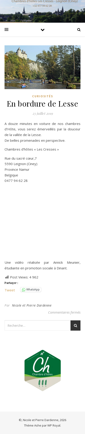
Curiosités (42, 96)
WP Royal (53, 425)
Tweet (10, 289)
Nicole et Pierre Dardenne (32, 305)
